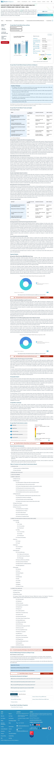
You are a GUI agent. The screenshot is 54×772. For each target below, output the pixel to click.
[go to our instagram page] (39, 725)
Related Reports (14, 694)
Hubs (10, 731)
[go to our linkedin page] (30, 725)
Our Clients (3, 718)
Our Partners (11, 718)
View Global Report (14, 27)
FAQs (10, 723)
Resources (39, 1)
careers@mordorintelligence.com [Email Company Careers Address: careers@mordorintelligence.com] (35, 720)
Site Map (10, 738)
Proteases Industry (14, 701)
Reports (19, 1)
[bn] (45, 11)
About (30, 1)
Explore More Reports (22, 694)
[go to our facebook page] (33, 725)
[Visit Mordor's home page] (7, 1)
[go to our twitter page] (35, 725)
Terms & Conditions (12, 733)
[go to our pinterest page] (37, 725)
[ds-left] (5, 42)
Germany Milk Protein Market (16, 699)
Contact (48, 1)
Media (2, 720)
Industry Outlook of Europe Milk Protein (39, 696)
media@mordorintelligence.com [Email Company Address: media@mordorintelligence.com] (22, 730)
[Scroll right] (52, 20)
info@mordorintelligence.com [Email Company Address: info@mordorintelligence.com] (23, 725)
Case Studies (11, 726)
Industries (43, 1)
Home (2, 713)
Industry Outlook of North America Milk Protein (40, 699)
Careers (2, 733)
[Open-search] (51, 1)
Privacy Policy (3, 735)
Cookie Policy (11, 735)
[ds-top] (45, 15)
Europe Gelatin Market (15, 696)
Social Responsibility (12, 720)
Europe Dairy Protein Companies (17, 707)
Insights (2, 726)
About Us (2, 716)
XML (1, 738)
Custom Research (24, 1)
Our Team (10, 716)
